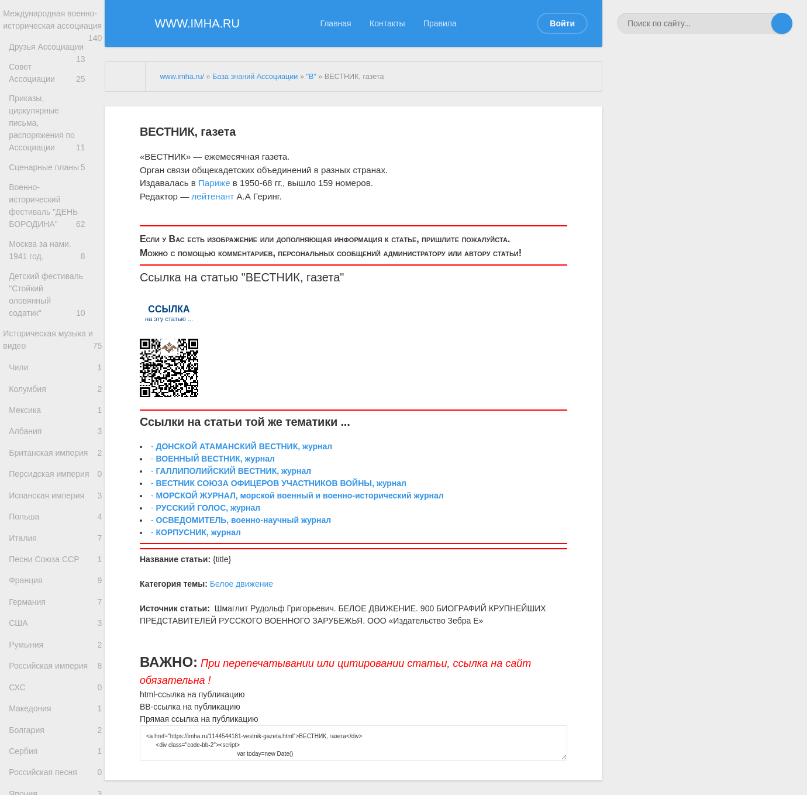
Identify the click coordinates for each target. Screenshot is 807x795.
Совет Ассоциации (55, 88)
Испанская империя (55, 514)
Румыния (55, 683)
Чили (55, 369)
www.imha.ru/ (182, 77)
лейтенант (212, 196)
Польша (55, 538)
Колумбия (55, 393)
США (55, 659)
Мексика (55, 417)
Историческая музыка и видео (52, 338)
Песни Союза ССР (55, 586)
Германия (55, 635)
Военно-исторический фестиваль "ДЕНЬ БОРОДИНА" (55, 211)
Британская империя (55, 466)
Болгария (55, 780)
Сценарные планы (55, 174)
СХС (55, 731)
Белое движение (241, 583)
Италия (55, 562)
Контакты (387, 23)
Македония (55, 755)
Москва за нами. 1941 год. (55, 253)
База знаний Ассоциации (255, 77)
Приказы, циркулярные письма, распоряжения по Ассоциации (55, 132)
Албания (55, 441)
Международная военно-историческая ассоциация (52, 28)
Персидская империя (55, 490)
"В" (311, 77)
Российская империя (55, 707)
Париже (214, 183)
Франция (55, 610)
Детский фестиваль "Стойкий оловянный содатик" (55, 296)
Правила (440, 23)
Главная (335, 23)
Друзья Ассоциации (55, 64)
